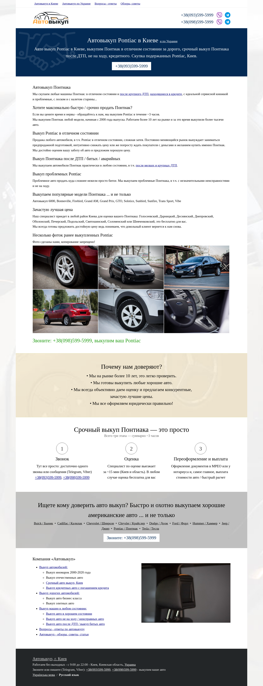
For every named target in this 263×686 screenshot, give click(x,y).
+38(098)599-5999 (197, 21)
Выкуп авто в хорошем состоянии (69, 613)
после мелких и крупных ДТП (156, 165)
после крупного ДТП (134, 94)
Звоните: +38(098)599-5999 (131, 537)
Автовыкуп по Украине (76, 3)
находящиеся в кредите (166, 94)
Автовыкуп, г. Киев (50, 658)
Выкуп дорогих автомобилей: (59, 593)
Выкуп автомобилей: (53, 567)
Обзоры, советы (130, 3)
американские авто (113, 514)
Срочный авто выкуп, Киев (64, 583)
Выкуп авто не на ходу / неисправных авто (75, 619)
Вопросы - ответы (106, 3)
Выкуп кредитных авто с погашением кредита (77, 588)
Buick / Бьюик (43, 523)
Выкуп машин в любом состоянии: (63, 608)
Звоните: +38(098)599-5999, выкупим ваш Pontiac (87, 341)
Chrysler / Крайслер (131, 523)
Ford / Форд (180, 523)
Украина (130, 664)
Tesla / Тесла (150, 528)
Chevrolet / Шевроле (100, 523)
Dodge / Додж (158, 523)
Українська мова (44, 675)
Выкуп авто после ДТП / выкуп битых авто (75, 624)
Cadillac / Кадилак (69, 523)
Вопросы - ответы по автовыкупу (62, 629)
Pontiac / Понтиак (126, 528)
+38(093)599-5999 (197, 15)
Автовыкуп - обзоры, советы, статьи (64, 634)
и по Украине (168, 41)
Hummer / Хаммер (205, 523)
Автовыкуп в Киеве (46, 3)
